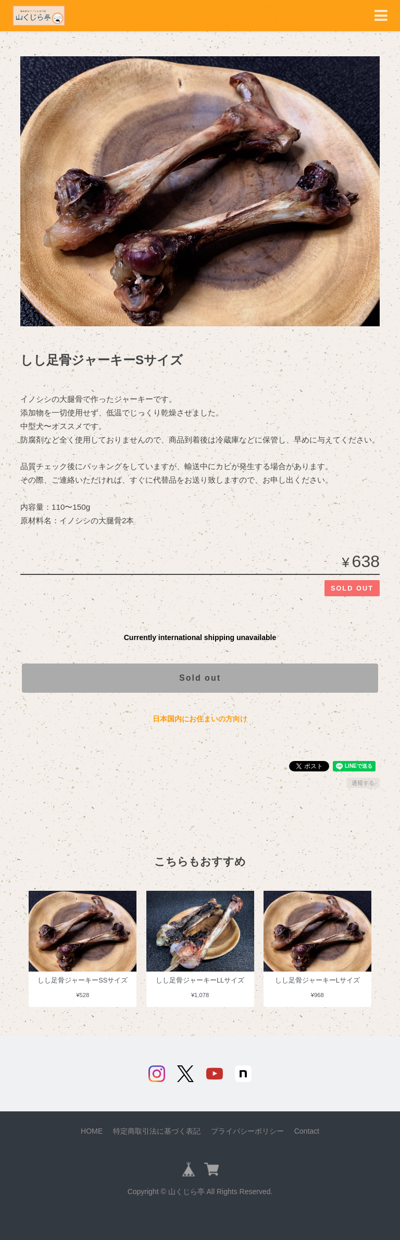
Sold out (200, 677)
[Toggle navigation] (381, 15)
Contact (306, 1131)
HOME (92, 1131)
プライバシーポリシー (247, 1131)
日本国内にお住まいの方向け (200, 719)
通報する (363, 783)
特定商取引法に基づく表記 (157, 1131)
